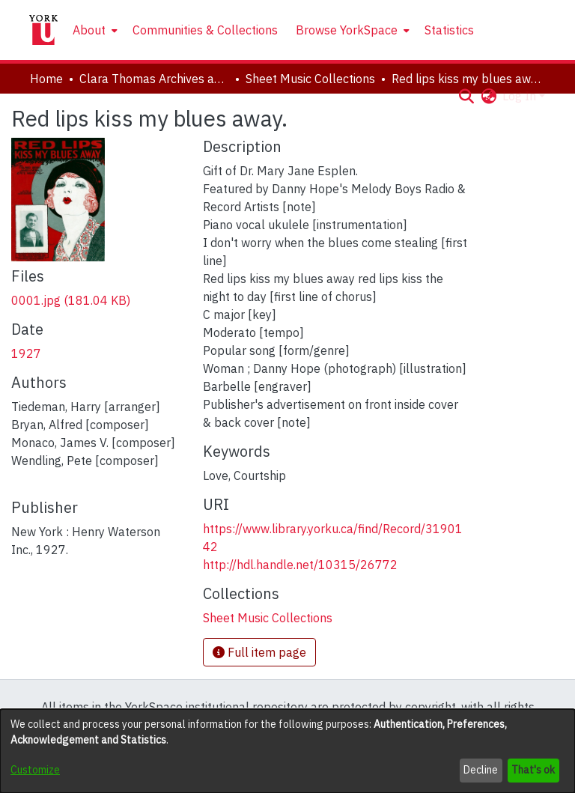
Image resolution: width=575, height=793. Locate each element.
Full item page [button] (259, 652)
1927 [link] (26, 353)
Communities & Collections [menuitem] (205, 29)
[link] (70, 300)
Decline (480, 770)
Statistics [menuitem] (449, 29)
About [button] (89, 29)
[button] (466, 96)
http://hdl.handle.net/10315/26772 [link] (300, 564)
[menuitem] (94, 30)
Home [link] (46, 78)
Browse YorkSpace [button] (347, 29)
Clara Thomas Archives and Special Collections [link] (154, 78)
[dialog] (287, 751)
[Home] (43, 30)
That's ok (533, 770)
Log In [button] (520, 95)
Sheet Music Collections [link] (310, 78)
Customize (35, 770)
